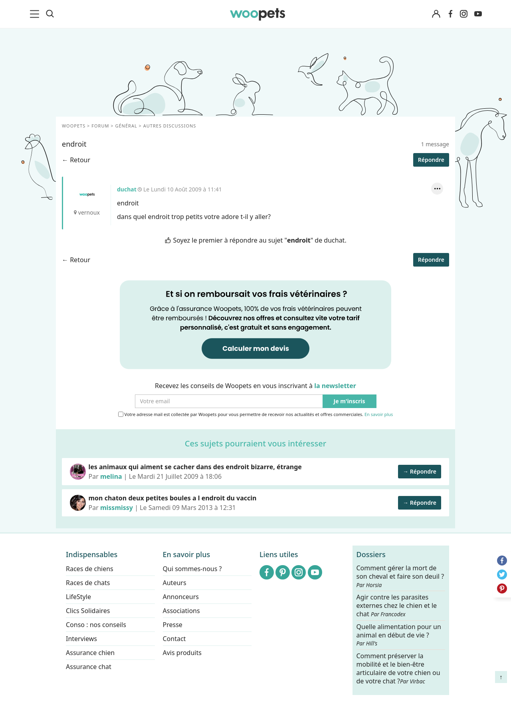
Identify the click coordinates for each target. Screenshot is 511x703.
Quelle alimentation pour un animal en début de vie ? (399, 634)
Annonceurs (181, 596)
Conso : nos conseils (96, 624)
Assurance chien (90, 652)
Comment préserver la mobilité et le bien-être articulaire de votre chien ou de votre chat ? (398, 668)
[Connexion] (436, 14)
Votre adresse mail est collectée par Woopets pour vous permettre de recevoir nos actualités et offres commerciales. (255, 414)
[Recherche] (50, 14)
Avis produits (182, 652)
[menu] (36, 14)
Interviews (81, 638)
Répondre (431, 159)
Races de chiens (89, 568)
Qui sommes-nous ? (192, 568)
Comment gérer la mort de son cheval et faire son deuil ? (400, 576)
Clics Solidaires (88, 610)
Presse (172, 624)
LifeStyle (78, 596)
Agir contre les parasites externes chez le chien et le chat (397, 605)
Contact (174, 638)
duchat (87, 195)
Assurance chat (88, 666)
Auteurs (174, 582)
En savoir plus (378, 415)
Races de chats (88, 582)
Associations (181, 610)
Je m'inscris (349, 401)
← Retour (76, 159)
